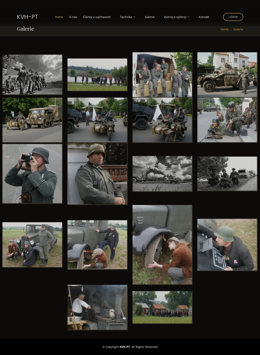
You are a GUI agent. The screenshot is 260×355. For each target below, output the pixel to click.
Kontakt (204, 17)
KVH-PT (27, 17)
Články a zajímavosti (97, 17)
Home (59, 17)
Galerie (150, 17)
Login (233, 17)
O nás (73, 17)
